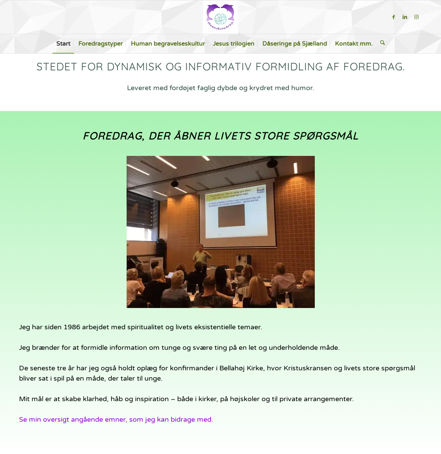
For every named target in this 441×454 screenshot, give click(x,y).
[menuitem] (63, 43)
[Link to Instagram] (416, 17)
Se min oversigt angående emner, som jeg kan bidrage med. (116, 419)
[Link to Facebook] (393, 17)
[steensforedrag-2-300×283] (220, 17)
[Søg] (382, 43)
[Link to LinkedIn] (405, 17)
